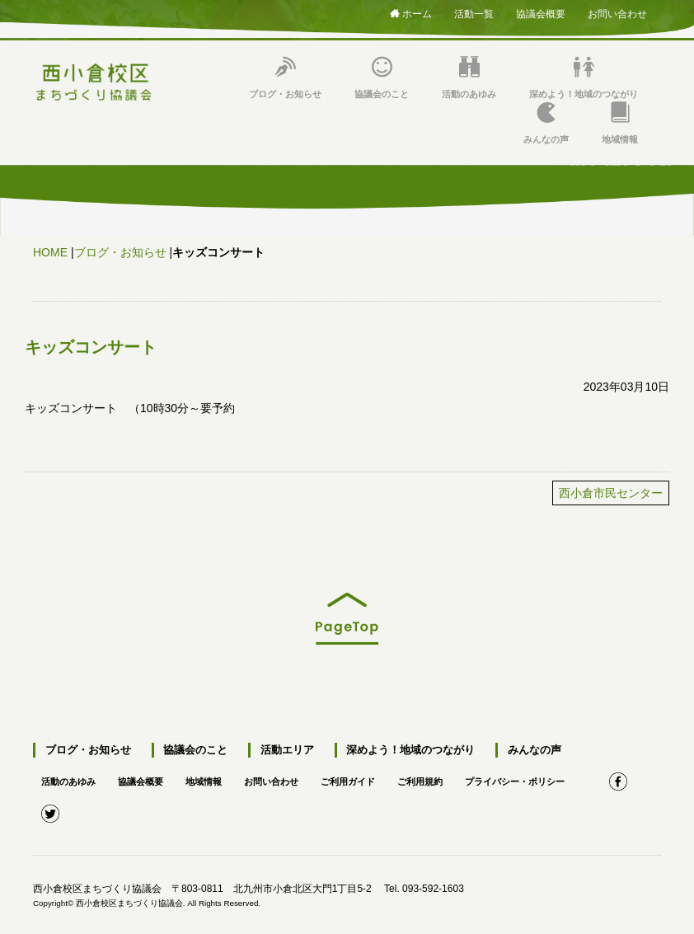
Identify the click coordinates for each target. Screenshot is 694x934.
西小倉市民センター (611, 493)
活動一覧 (474, 11)
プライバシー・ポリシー (545, 773)
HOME (50, 252)
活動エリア (278, 750)
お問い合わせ (617, 11)
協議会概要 (540, 11)
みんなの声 (546, 123)
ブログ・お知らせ (285, 78)
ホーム (411, 13)
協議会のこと (381, 78)
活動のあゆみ (469, 78)
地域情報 (620, 123)
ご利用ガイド (367, 773)
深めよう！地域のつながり (583, 78)
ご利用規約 (444, 773)
